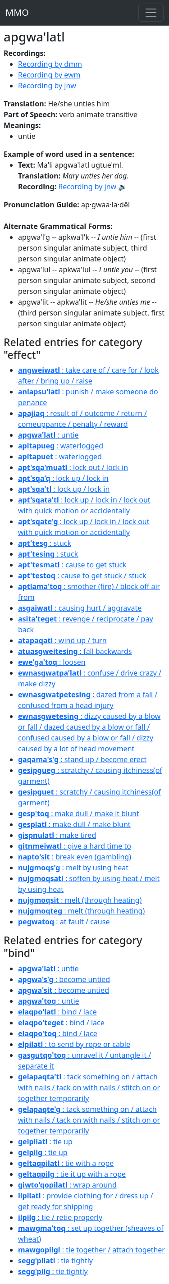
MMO (17, 12)
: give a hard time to (74, 846)
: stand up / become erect (82, 759)
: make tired (57, 835)
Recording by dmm (50, 64)
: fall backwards (75, 651)
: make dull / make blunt (74, 824)
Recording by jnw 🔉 (92, 187)
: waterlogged (60, 446)
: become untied (64, 979)
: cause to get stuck (72, 565)
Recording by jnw (47, 86)
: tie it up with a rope (72, 1174)
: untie (48, 435)
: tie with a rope (66, 1163)
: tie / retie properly (60, 1217)
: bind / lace (57, 1012)
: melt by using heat (73, 868)
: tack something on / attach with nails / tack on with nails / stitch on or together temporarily (89, 1087)
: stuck (44, 543)
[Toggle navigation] (151, 13)
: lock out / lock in (73, 467)
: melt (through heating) (80, 900)
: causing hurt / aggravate (80, 608)
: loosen (52, 662)
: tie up (45, 1142)
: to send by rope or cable (74, 1044)
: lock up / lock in (63, 478)
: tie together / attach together (91, 1250)
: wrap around (67, 1185)
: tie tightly (55, 1261)
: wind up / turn (62, 640)
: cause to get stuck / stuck (82, 575)
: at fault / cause (64, 922)
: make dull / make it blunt (78, 813)
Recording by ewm (49, 75)
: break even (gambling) (74, 857)
